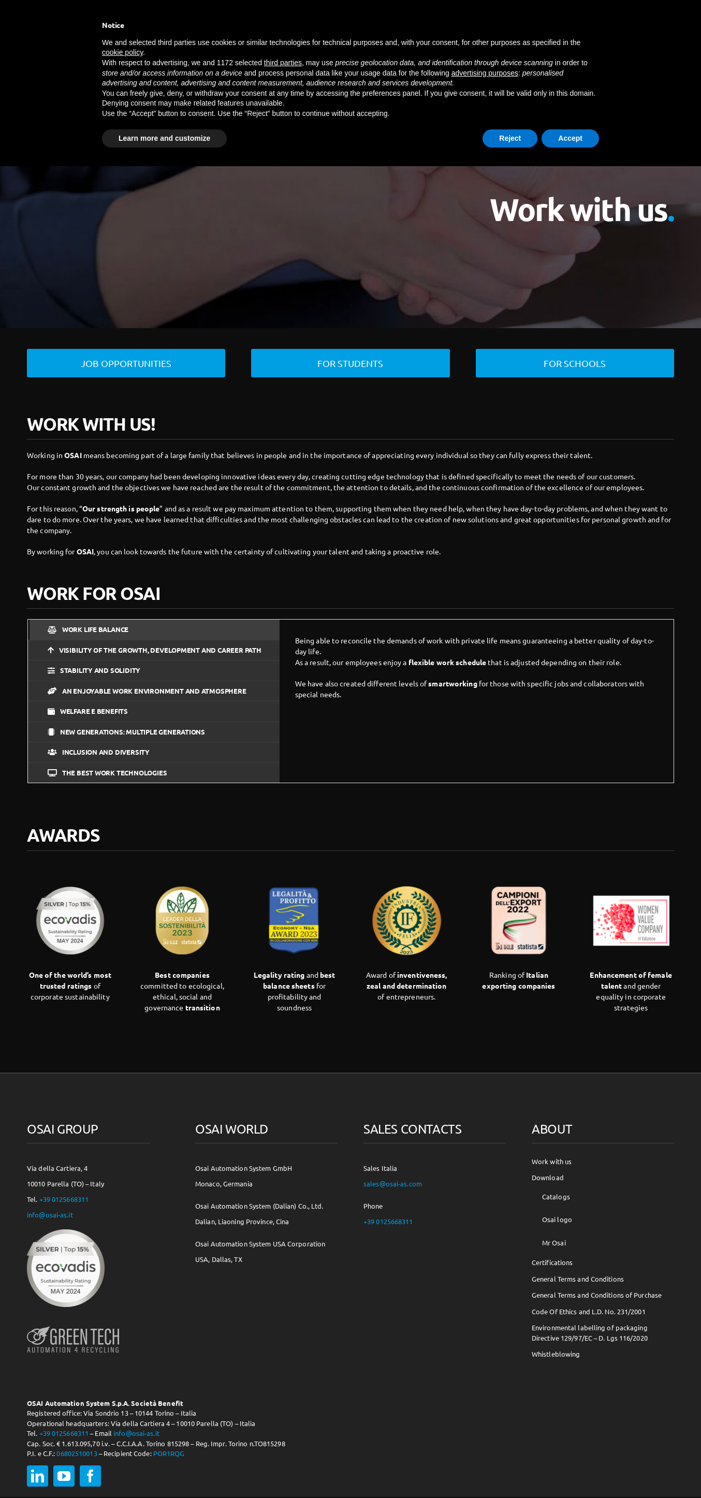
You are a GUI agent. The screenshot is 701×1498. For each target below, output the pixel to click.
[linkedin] (37, 1475)
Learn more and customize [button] (164, 138)
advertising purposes (484, 73)
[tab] (154, 629)
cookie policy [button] (122, 52)
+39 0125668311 (64, 1198)
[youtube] (64, 1475)
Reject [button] (510, 138)
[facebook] (90, 1475)
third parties (283, 62)
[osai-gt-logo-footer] (73, 1325)
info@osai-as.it (50, 1214)
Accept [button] (570, 138)
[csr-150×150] (66, 1232)
